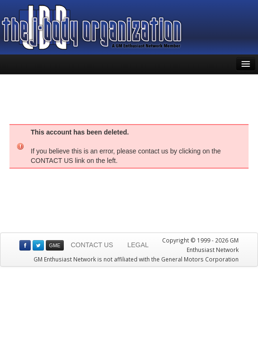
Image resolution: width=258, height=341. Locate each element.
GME (54, 245)
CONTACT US (92, 245)
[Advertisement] (129, 98)
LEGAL (137, 245)
